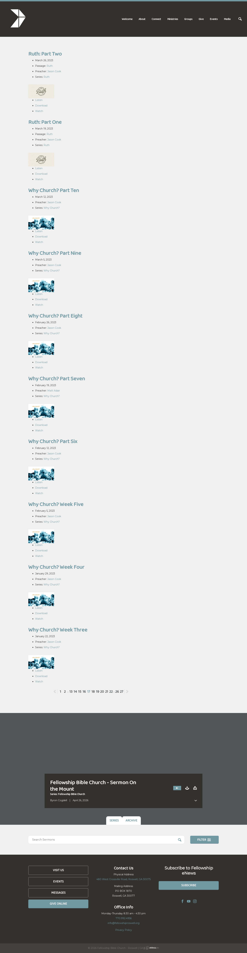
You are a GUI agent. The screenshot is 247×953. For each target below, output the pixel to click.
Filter (204, 839)
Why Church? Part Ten (53, 190)
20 (102, 691)
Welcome (127, 19)
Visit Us (58, 870)
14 (75, 691)
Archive (131, 820)
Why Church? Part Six (52, 441)
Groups (188, 19)
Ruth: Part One (45, 122)
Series (114, 820)
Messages (58, 892)
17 (88, 691)
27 (121, 691)
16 (84, 691)
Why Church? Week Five (55, 504)
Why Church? (52, 207)
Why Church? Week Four (56, 567)
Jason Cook (54, 71)
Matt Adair (53, 390)
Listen (39, 100)
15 (79, 691)
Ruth (50, 65)
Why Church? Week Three (57, 630)
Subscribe (188, 885)
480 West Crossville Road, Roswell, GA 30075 (123, 879)
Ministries (172, 19)
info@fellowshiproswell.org (123, 923)
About (142, 19)
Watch (39, 111)
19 (97, 691)
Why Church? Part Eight (55, 316)
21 (106, 691)
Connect (156, 19)
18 (93, 691)
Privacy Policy (123, 930)
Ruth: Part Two (45, 54)
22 (111, 691)
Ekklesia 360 (152, 948)
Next (127, 691)
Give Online (58, 903)
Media (227, 19)
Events (214, 19)
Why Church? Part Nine (54, 253)
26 (117, 691)
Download (41, 105)
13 (70, 691)
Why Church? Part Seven (56, 378)
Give (201, 19)
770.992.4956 (124, 918)
